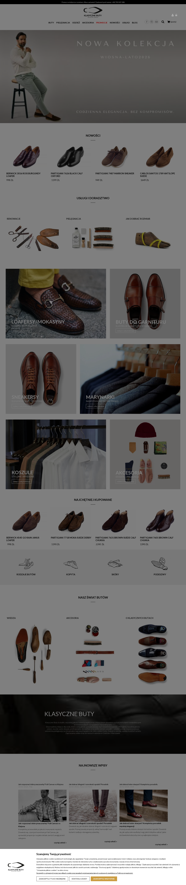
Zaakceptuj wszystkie (104, 879)
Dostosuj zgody (79, 879)
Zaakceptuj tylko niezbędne (52, 879)
